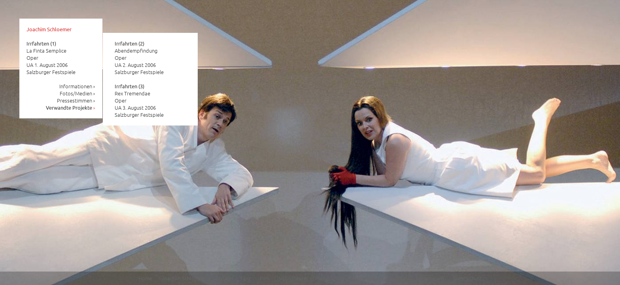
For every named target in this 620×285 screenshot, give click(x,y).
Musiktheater (293, 278)
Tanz (245, 278)
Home (145, 278)
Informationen (77, 86)
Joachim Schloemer (49, 29)
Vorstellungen (366, 278)
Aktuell (223, 278)
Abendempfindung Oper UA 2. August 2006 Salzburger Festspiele (139, 58)
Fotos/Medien (77, 93)
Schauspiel (330, 278)
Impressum (431, 278)
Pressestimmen (76, 100)
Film (264, 278)
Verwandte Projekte (70, 107)
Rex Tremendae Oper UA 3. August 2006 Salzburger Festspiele (139, 100)
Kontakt (400, 278)
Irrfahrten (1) (41, 43)
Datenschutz (467, 278)
